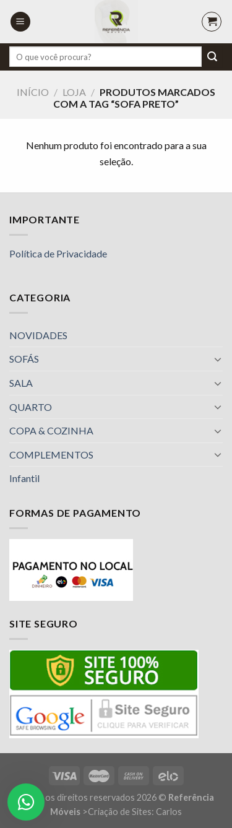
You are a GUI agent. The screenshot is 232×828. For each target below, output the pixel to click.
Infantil (24, 478)
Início (33, 92)
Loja (74, 92)
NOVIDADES (38, 335)
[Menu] (20, 22)
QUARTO (30, 407)
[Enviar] (212, 56)
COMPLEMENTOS (51, 454)
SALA (21, 383)
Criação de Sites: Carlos (135, 811)
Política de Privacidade (58, 253)
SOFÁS (24, 358)
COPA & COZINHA (51, 430)
